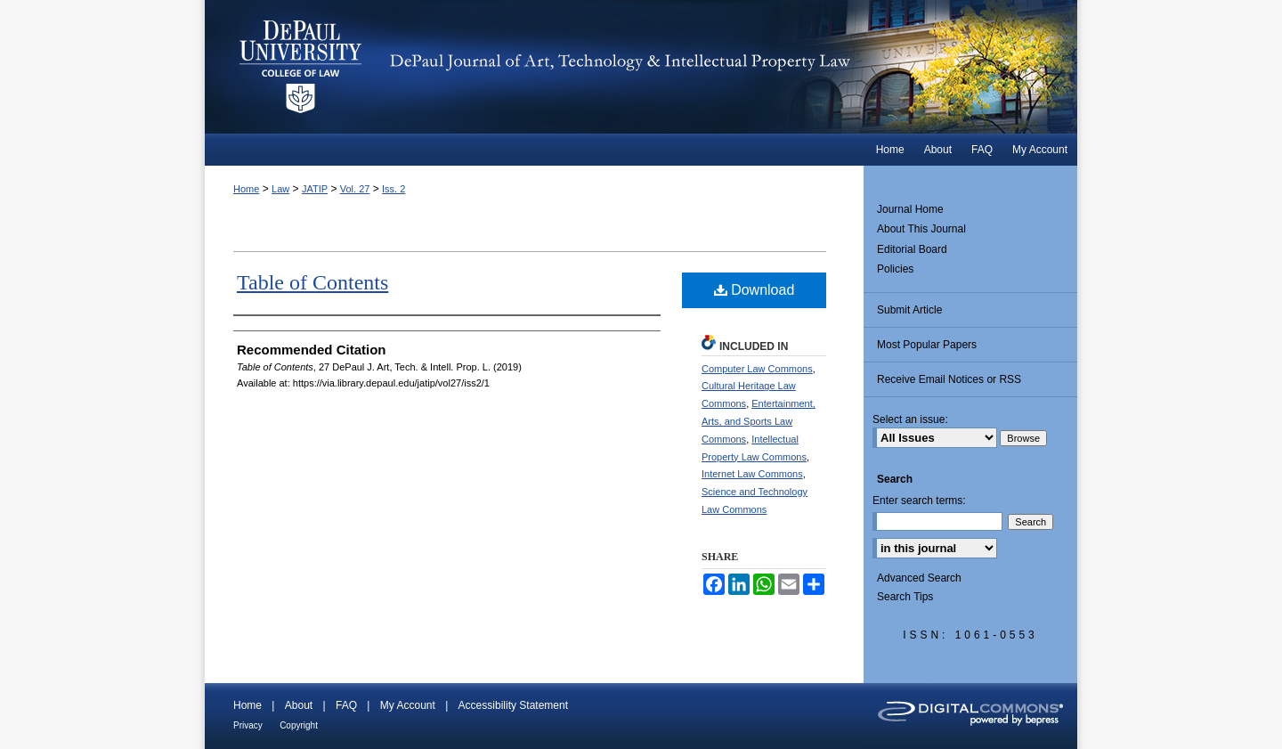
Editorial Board (912, 249)
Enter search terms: (919, 500)
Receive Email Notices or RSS (949, 379)
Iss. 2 (393, 188)
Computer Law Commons (757, 368)
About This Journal (921, 229)
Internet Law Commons (752, 473)
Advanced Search (919, 578)
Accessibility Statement (513, 705)
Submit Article (909, 310)
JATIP (315, 188)
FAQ (346, 705)
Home (246, 188)
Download (754, 289)
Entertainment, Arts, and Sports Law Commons (758, 421)
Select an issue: (910, 419)
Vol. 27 (355, 188)
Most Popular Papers (927, 344)
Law (280, 188)
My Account (407, 705)
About (298, 705)
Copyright (299, 725)
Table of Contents (312, 282)
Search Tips (905, 596)
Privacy (248, 725)
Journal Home (910, 209)
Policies (895, 269)
